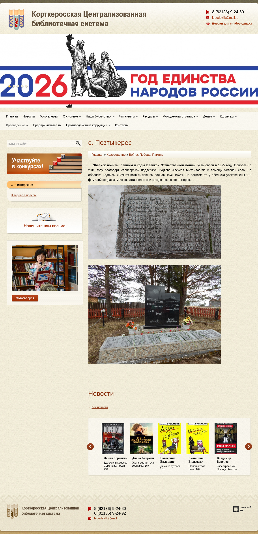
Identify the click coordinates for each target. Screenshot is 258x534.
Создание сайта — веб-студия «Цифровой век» (242, 509)
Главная (12, 116)
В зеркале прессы (23, 195)
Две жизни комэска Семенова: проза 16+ (116, 463)
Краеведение (17, 125)
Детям (209, 116)
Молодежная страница (180, 116)
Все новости (100, 407)
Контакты (121, 125)
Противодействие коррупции (88, 125)
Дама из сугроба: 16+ (172, 463)
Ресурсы (150, 116)
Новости (29, 116)
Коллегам (228, 116)
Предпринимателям (47, 125)
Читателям (128, 116)
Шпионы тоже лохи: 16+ (200, 463)
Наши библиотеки (100, 116)
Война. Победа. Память (146, 154)
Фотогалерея (49, 116)
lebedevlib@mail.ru (225, 17)
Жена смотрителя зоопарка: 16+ (144, 461)
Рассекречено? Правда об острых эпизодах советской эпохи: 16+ (229, 464)
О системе (72, 116)
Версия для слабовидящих (232, 23)
